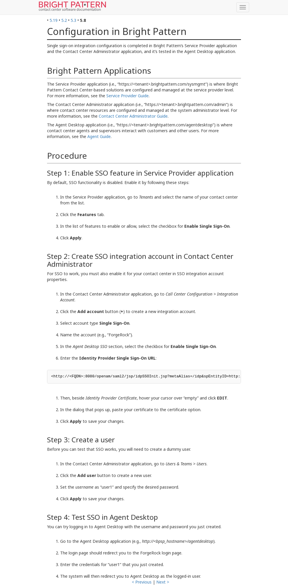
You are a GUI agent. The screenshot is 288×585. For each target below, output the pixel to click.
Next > (162, 582)
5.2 (64, 20)
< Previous (142, 582)
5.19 (54, 20)
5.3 (73, 20)
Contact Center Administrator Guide (133, 116)
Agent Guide (99, 136)
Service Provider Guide (127, 95)
